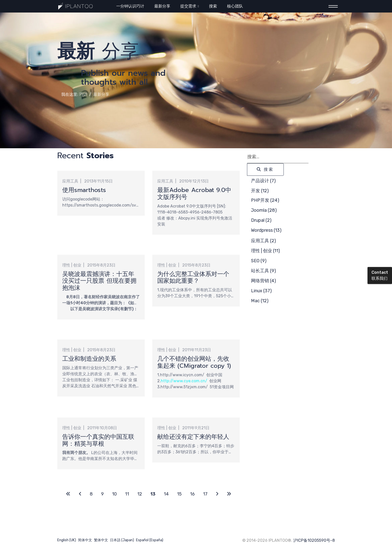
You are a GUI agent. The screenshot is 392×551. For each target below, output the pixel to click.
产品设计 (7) (263, 181)
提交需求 (188, 6)
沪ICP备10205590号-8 (314, 540)
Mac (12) (259, 301)
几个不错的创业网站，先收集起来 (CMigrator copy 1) (194, 362)
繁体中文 (101, 540)
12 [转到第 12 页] (139, 494)
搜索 (213, 6)
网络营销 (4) (263, 281)
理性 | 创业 (71, 265)
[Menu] (331, 6)
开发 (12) (260, 191)
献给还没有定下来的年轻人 (193, 436)
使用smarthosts (84, 190)
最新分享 (162, 6)
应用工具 (70, 181)
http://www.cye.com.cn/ (184, 380)
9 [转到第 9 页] (102, 494)
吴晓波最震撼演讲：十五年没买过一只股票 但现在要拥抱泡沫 (99, 281)
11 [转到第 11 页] (127, 494)
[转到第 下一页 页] (217, 494)
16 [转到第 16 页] (192, 494)
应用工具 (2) (263, 241)
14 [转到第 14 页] (166, 494)
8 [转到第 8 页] (91, 494)
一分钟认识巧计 (130, 6)
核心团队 (235, 6)
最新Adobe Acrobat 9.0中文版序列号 (194, 194)
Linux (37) (261, 291)
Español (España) (149, 540)
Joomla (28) (264, 210)
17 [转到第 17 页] (205, 494)
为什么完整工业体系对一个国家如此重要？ (193, 278)
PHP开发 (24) (265, 200)
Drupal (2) (261, 220)
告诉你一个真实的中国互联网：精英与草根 (98, 440)
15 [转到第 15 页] (179, 494)
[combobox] (277, 157)
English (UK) (66, 540)
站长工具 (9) (263, 271)
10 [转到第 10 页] (114, 494)
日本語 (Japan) (122, 540)
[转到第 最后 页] (229, 494)
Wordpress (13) (266, 230)
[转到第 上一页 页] (80, 494)
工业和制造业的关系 (89, 358)
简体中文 (85, 540)
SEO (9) (258, 261)
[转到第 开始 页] (68, 494)
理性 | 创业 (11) (265, 251)
